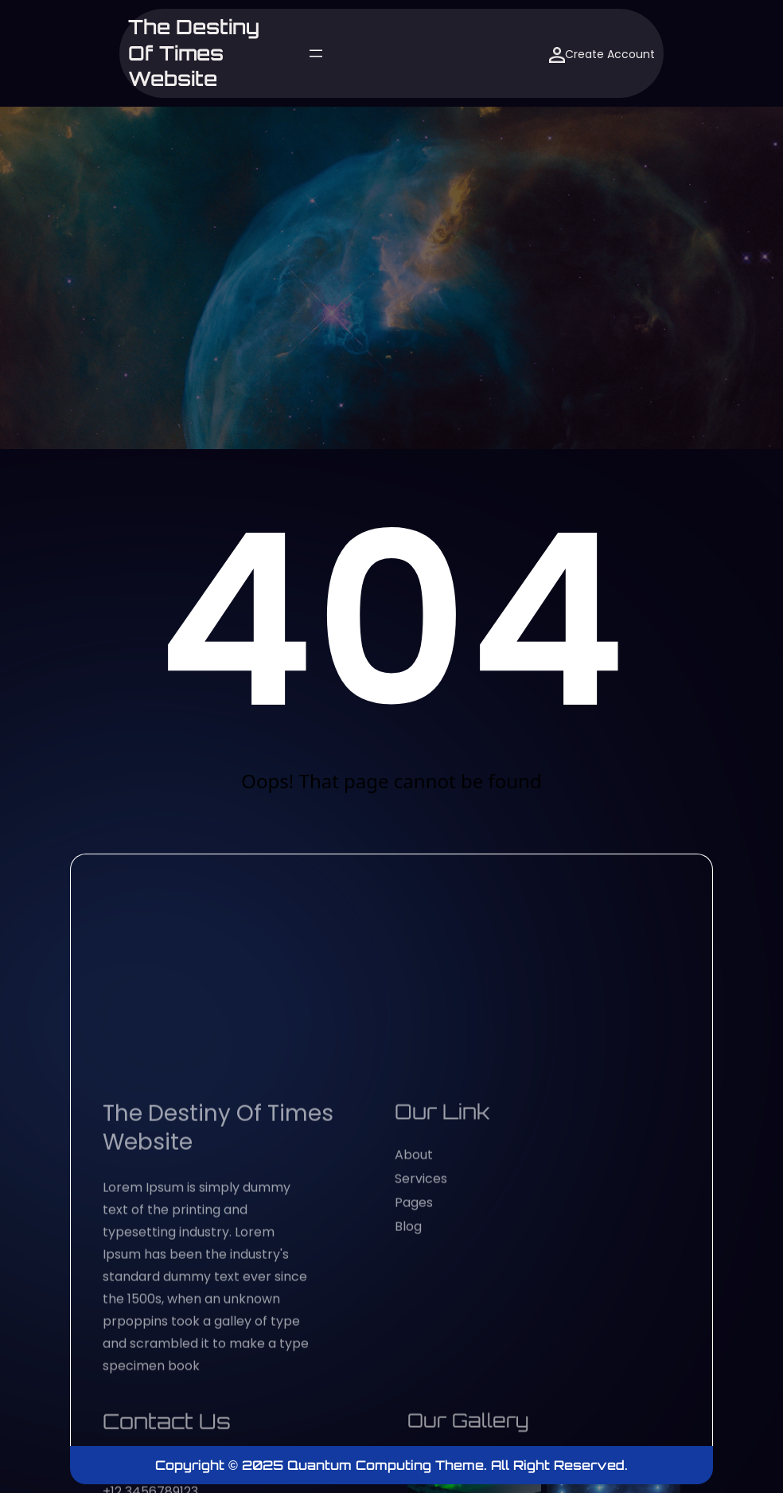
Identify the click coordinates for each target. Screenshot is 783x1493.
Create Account (602, 54)
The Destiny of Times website (193, 53)
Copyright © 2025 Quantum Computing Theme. (323, 1465)
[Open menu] (316, 53)
